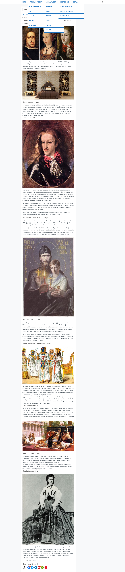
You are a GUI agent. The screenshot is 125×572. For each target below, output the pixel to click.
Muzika (48, 16)
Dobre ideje (64, 2)
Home (24, 2)
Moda (48, 11)
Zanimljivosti (51, 2)
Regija (31, 16)
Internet (49, 6)
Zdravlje (49, 30)
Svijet (31, 20)
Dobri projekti (66, 6)
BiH (30, 11)
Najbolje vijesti (35, 2)
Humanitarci (65, 16)
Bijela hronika (35, 6)
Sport (48, 20)
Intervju (32, 25)
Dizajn (48, 25)
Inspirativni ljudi (66, 11)
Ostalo (76, 2)
